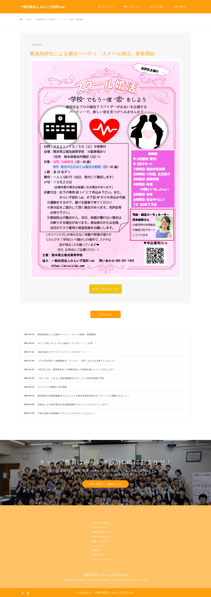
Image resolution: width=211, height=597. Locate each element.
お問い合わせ (179, 6)
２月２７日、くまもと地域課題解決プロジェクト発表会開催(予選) (71, 378)
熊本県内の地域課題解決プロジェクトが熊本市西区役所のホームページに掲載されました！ (84, 396)
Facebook (22, 592)
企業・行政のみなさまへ (102, 537)
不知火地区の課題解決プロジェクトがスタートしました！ (67, 413)
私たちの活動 (156, 6)
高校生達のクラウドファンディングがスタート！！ (63, 352)
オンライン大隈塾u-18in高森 (52, 387)
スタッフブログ (98, 546)
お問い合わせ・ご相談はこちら (105, 484)
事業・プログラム (131, 6)
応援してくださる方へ (101, 541)
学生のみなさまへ (99, 527)
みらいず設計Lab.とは (101, 523)
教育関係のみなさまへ (101, 532)
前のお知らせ (105, 314)
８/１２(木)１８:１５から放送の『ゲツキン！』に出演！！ (67, 343)
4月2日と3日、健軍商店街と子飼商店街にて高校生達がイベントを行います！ (77, 369)
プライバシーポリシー (101, 560)
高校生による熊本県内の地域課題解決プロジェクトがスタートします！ (73, 404)
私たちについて (105, 6)
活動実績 (95, 550)
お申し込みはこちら (105, 288)
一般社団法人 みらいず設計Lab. (42, 6)
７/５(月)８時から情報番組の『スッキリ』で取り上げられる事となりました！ (77, 361)
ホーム (94, 518)
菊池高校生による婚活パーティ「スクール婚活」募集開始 (67, 334)
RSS (27, 592)
